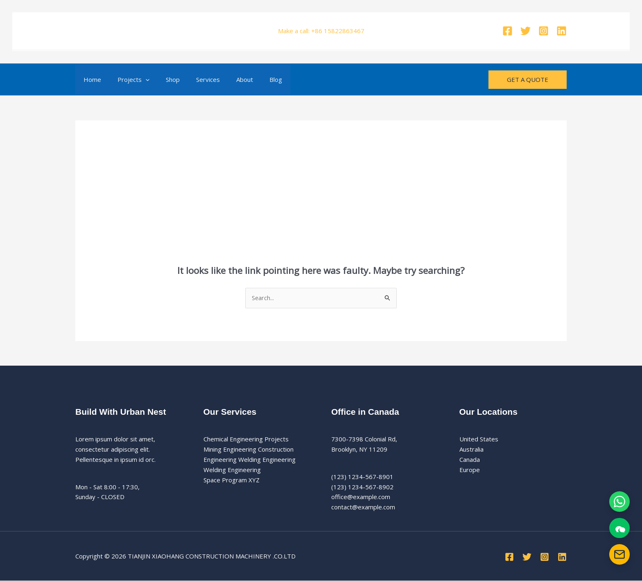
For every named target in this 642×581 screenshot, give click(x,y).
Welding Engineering (232, 470)
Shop (163, 79)
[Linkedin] (561, 31)
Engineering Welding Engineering (249, 460)
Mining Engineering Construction (248, 449)
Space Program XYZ (231, 480)
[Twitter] (525, 31)
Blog (253, 79)
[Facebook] (507, 31)
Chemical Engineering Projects (246, 439)
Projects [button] (127, 79)
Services (194, 79)
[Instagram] (543, 31)
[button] (139, 79)
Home (90, 79)
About (226, 79)
